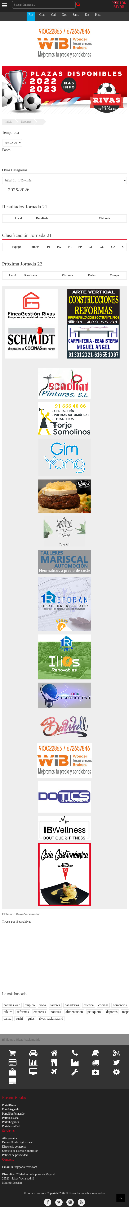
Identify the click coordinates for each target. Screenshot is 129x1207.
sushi (19, 1018)
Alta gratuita (9, 1138)
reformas (23, 1012)
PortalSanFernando (13, 1113)
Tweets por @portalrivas (16, 921)
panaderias (72, 1005)
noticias (55, 1012)
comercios (120, 1005)
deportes (111, 1012)
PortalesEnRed (10, 1126)
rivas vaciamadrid (51, 1018)
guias (31, 1018)
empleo (30, 1005)
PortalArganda (10, 1109)
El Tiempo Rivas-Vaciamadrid (21, 914)
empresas (40, 1012)
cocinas (103, 1005)
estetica (89, 1005)
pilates (8, 1012)
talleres (55, 1005)
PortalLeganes (10, 1122)
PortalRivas (9, 1105)
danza (7, 1018)
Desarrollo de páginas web (17, 1142)
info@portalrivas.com (24, 1167)
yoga (42, 1005)
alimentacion (74, 1012)
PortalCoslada (10, 1117)
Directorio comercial (14, 1146)
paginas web (12, 1005)
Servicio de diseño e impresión (20, 1150)
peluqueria (95, 1012)
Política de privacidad (15, 1155)
